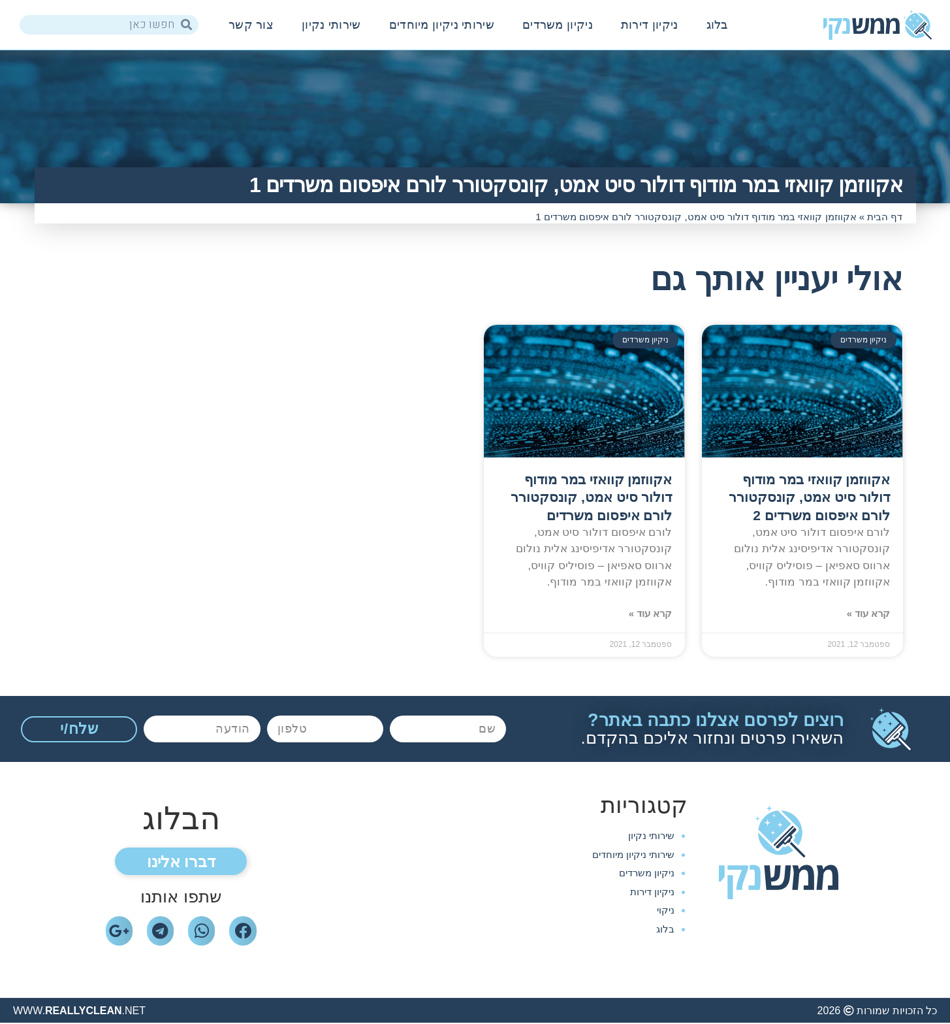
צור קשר (251, 24)
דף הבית (884, 216)
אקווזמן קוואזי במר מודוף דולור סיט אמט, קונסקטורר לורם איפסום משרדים (591, 497)
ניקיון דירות (649, 24)
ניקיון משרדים (557, 24)
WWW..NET (79, 1011)
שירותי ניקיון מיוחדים (441, 24)
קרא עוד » (869, 613)
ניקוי (665, 910)
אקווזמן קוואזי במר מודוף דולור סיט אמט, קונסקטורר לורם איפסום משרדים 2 (809, 497)
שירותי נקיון (331, 24)
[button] (181, 862)
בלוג (717, 24)
